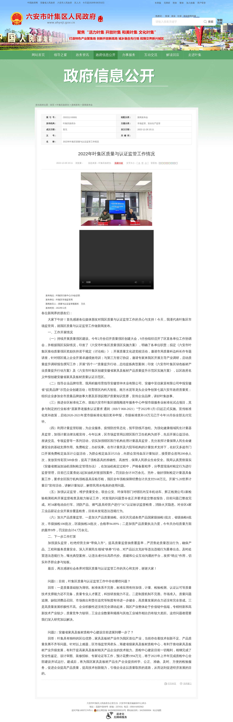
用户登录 (201, 3)
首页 (52, 105)
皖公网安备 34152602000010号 (110, 710)
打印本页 (172, 683)
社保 (179, 16)
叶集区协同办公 (228, 70)
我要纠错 (119, 163)
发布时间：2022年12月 (56, 308)
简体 (175, 3)
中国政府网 (32, 2)
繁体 (182, 3)
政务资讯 (82, 55)
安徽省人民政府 (47, 2)
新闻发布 (75, 105)
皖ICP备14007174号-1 (82, 710)
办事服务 (128, 55)
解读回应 (172, 55)
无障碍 (167, 3)
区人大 (77, 2)
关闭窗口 (187, 683)
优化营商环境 (190, 16)
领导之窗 (60, 55)
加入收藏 (190, 3)
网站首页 (38, 55)
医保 (167, 16)
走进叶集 (194, 55)
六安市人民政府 (64, 2)
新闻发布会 (87, 105)
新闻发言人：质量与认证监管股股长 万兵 (65, 304)
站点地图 (157, 710)
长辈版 (158, 3)
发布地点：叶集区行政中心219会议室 (63, 295)
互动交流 (150, 55)
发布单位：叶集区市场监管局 (59, 300)
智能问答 (219, 22)
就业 (173, 16)
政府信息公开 (105, 55)
